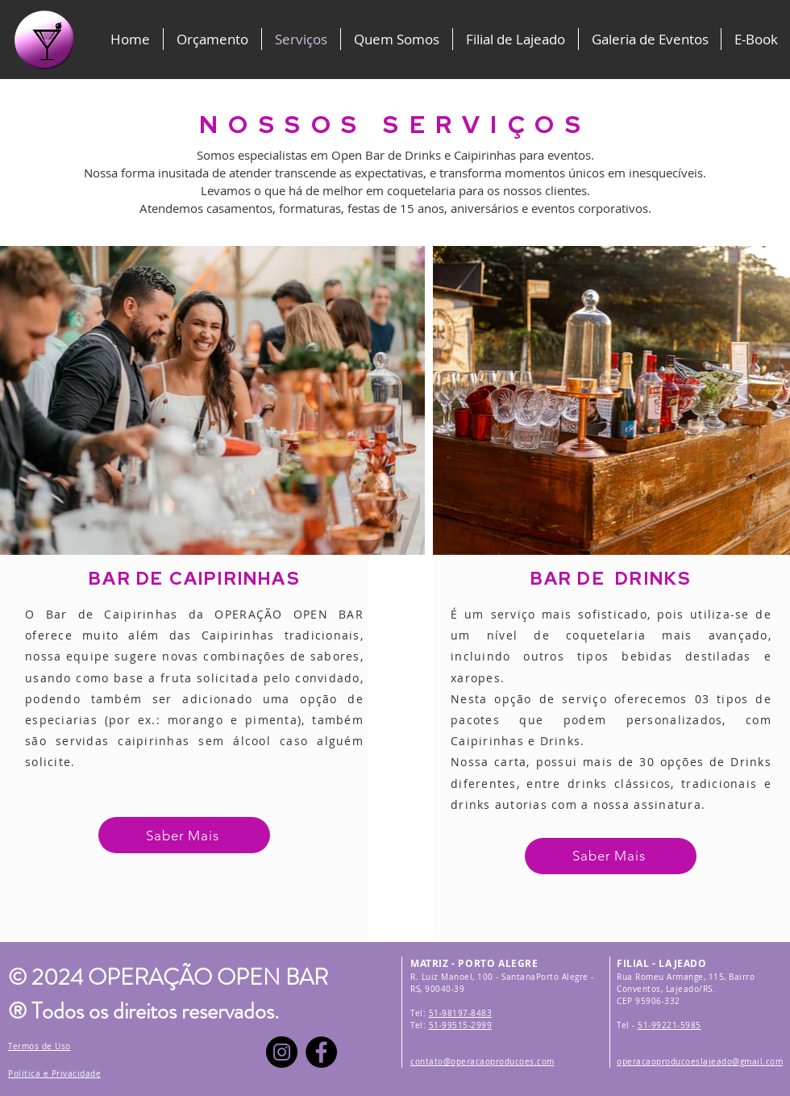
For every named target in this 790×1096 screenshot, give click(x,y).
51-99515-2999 (461, 1025)
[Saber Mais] (184, 835)
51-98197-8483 (461, 1013)
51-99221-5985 (669, 1025)
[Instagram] (281, 1052)
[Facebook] (321, 1052)
